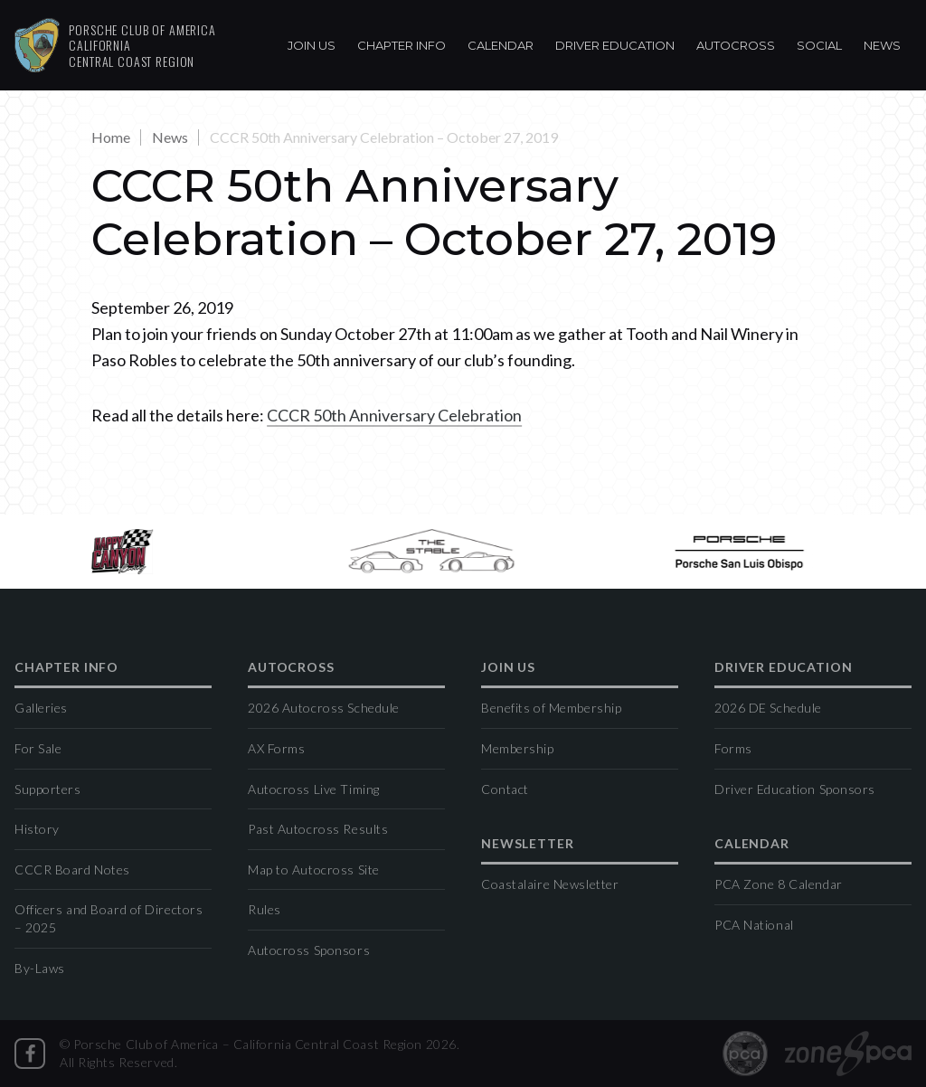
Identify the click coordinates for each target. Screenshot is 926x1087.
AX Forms (276, 748)
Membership (517, 748)
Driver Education (615, 45)
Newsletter (527, 844)
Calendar (501, 45)
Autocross (735, 45)
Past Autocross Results (318, 829)
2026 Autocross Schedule (324, 707)
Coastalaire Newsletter (550, 884)
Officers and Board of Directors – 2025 (108, 918)
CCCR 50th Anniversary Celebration (394, 415)
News (882, 45)
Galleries (41, 707)
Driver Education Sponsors (794, 789)
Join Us (311, 45)
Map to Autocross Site (314, 869)
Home (110, 137)
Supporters (47, 789)
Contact (505, 789)
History (37, 829)
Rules (264, 909)
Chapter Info (401, 45)
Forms (733, 748)
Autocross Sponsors (309, 950)
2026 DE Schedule (768, 707)
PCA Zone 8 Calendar (778, 884)
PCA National (754, 924)
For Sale (37, 748)
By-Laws (39, 968)
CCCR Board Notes (72, 869)
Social (819, 45)
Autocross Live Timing (314, 789)
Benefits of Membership (551, 707)
